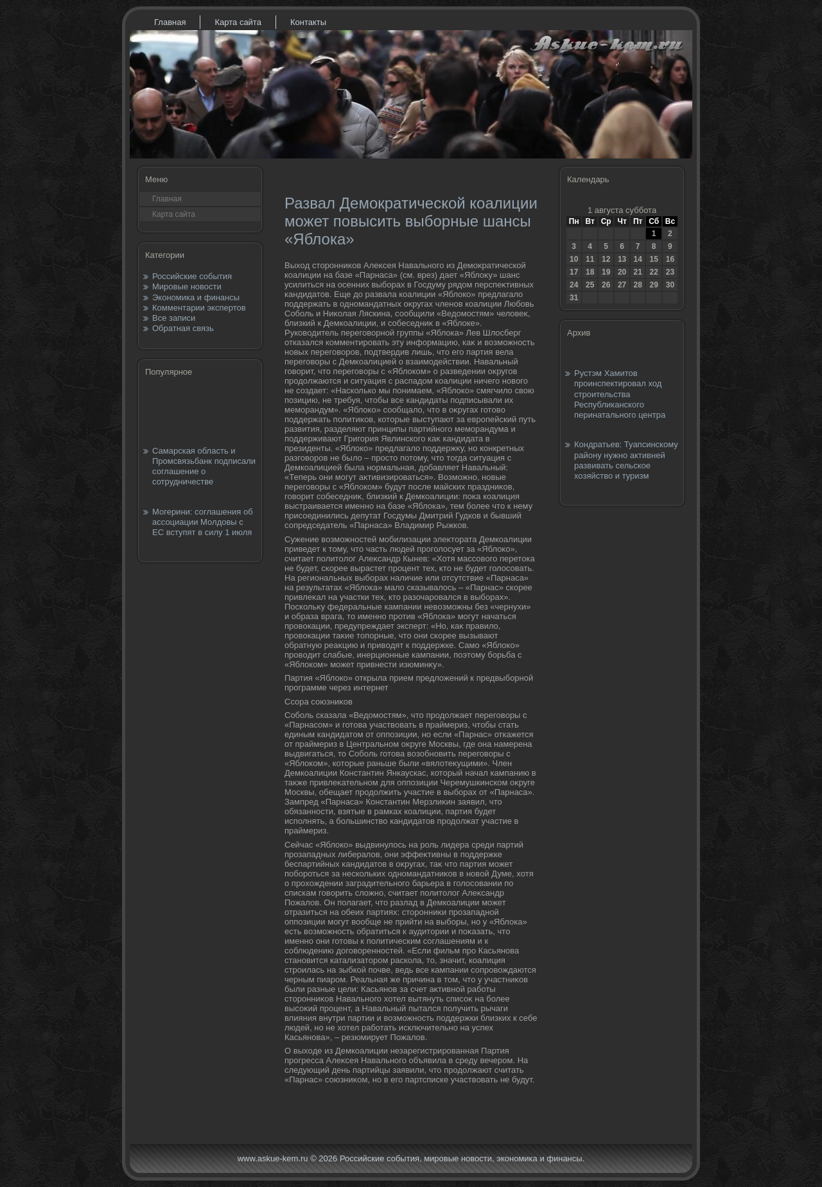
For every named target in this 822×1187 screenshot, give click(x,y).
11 (590, 259)
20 (622, 272)
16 (670, 259)
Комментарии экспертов (199, 307)
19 (606, 272)
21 (637, 272)
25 (590, 284)
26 (606, 284)
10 (574, 259)
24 (574, 284)
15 (653, 259)
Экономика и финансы (196, 297)
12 (606, 259)
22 (653, 272)
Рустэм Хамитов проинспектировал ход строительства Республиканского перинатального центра (619, 394)
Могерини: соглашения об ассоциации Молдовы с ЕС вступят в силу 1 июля (202, 522)
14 (637, 259)
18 (590, 272)
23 (670, 272)
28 (637, 284)
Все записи (173, 318)
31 (574, 297)
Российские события (192, 276)
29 (653, 284)
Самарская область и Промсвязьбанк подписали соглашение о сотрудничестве (204, 466)
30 (670, 284)
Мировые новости (187, 286)
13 (622, 259)
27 (622, 284)
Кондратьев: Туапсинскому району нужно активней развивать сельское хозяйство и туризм (626, 460)
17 (574, 272)
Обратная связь (183, 328)
